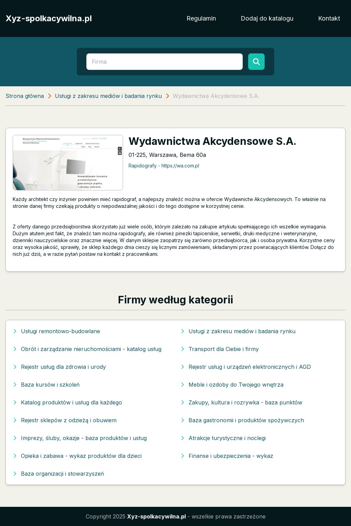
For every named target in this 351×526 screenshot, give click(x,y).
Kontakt (329, 18)
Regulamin (201, 18)
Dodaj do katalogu (267, 18)
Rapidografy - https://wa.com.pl (164, 165)
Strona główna (24, 95)
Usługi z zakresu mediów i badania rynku (108, 95)
